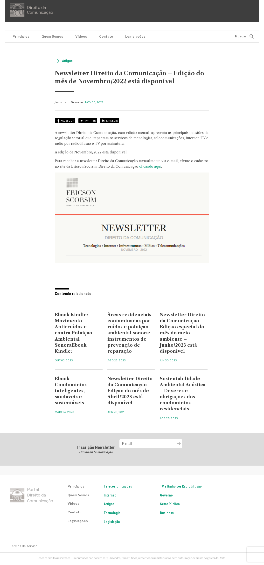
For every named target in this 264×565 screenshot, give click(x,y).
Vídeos (81, 36)
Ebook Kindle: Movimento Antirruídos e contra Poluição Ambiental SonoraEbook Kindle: (73, 333)
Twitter (90, 120)
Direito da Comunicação (31, 10)
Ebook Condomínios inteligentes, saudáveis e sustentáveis (71, 391)
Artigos (67, 61)
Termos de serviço (23, 546)
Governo (166, 495)
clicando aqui (150, 166)
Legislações (135, 36)
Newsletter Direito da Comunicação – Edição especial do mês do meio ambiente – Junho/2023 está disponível (182, 333)
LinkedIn (112, 120)
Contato (106, 36)
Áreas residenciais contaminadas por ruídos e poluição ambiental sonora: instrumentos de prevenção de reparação (129, 333)
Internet (110, 495)
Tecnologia (112, 513)
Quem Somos (52, 36)
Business (167, 513)
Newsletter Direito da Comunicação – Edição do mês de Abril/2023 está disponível (130, 391)
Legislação (112, 522)
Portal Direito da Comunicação (31, 495)
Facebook (67, 120)
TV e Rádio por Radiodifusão (181, 486)
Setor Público (170, 504)
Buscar (241, 36)
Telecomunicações (118, 486)
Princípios (21, 36)
